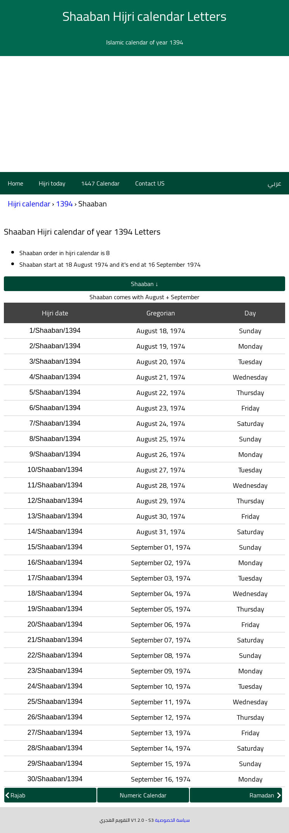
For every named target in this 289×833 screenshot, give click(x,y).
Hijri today (52, 183)
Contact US (150, 183)
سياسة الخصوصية (172, 820)
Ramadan (265, 795)
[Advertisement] (144, 114)
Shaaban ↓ (144, 284)
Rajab (15, 795)
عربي (274, 183)
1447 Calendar (100, 183)
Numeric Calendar (143, 795)
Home (15, 183)
